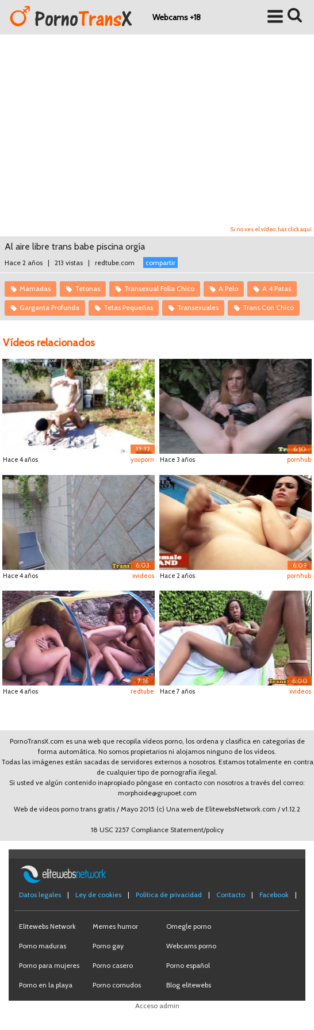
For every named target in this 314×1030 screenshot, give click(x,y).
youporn (142, 459)
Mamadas (35, 288)
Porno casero (113, 965)
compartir (160, 262)
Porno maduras (42, 945)
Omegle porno (188, 926)
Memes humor (115, 926)
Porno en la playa (45, 985)
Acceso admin (157, 1005)
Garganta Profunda (49, 307)
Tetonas (87, 288)
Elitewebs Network (47, 926)
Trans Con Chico (268, 307)
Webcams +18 (176, 17)
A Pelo (228, 288)
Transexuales (198, 307)
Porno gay (108, 945)
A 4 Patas (276, 288)
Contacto (230, 894)
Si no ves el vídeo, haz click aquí (271, 229)
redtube (142, 691)
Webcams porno (191, 945)
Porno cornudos (117, 985)
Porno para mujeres (49, 965)
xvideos (143, 576)
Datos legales (40, 894)
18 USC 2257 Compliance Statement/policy (157, 829)
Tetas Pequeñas (128, 307)
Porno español (188, 965)
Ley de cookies (98, 894)
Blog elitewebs (188, 985)
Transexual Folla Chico (159, 288)
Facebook (274, 894)
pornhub (299, 459)
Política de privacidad (169, 894)
